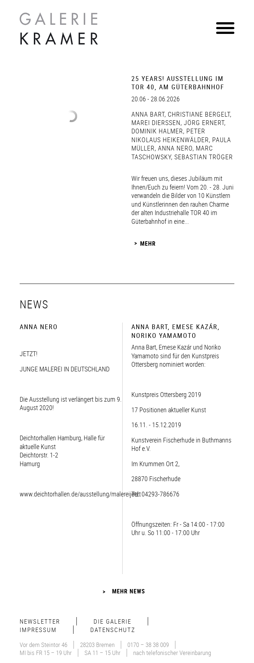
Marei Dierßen (155, 122)
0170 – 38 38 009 (148, 644)
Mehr (148, 243)
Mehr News (128, 591)
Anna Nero (174, 148)
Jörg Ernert (203, 122)
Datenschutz (112, 629)
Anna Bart (147, 114)
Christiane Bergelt (198, 114)
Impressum (38, 629)
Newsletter (40, 621)
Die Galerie (112, 621)
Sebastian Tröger (202, 156)
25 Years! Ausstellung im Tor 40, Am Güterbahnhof (178, 82)
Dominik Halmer (157, 130)
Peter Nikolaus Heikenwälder (170, 135)
